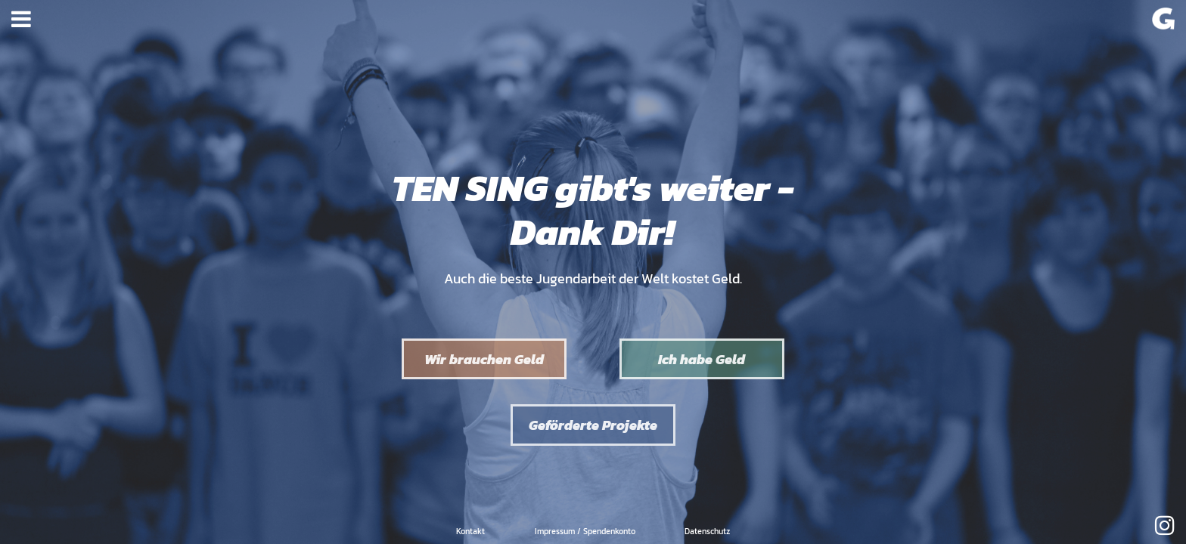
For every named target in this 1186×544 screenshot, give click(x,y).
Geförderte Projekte (593, 425)
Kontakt (470, 531)
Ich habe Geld (701, 359)
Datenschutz (707, 531)
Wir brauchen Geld (484, 359)
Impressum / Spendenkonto (585, 531)
